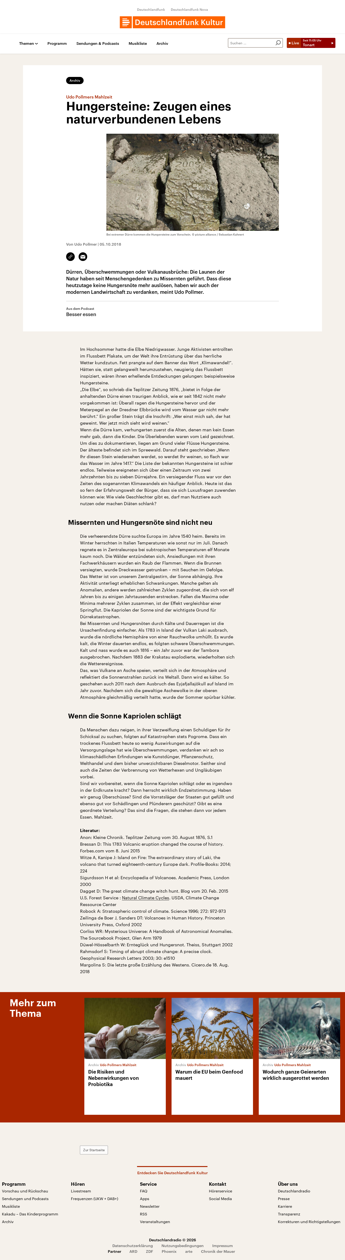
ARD (133, 1251)
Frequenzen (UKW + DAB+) (94, 1198)
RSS (143, 1214)
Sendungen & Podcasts (97, 43)
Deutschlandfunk (151, 9)
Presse (284, 1198)
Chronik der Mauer (218, 1251)
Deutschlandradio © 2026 (172, 1239)
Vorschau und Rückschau (25, 1191)
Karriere (285, 1206)
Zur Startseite (94, 1150)
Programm (57, 43)
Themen (26, 43)
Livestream (81, 1191)
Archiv (162, 43)
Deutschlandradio (294, 1191)
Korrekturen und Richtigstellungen (309, 1221)
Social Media (220, 1198)
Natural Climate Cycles (145, 897)
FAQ (143, 1191)
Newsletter (150, 1206)
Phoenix (169, 1251)
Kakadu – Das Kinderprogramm (30, 1214)
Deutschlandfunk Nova (189, 9)
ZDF (149, 1251)
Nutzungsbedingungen (182, 1245)
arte (188, 1251)
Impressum (222, 1245)
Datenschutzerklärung (132, 1245)
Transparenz (289, 1214)
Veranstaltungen (155, 1221)
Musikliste (138, 43)
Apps (144, 1198)
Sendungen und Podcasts (25, 1198)
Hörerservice (220, 1191)
